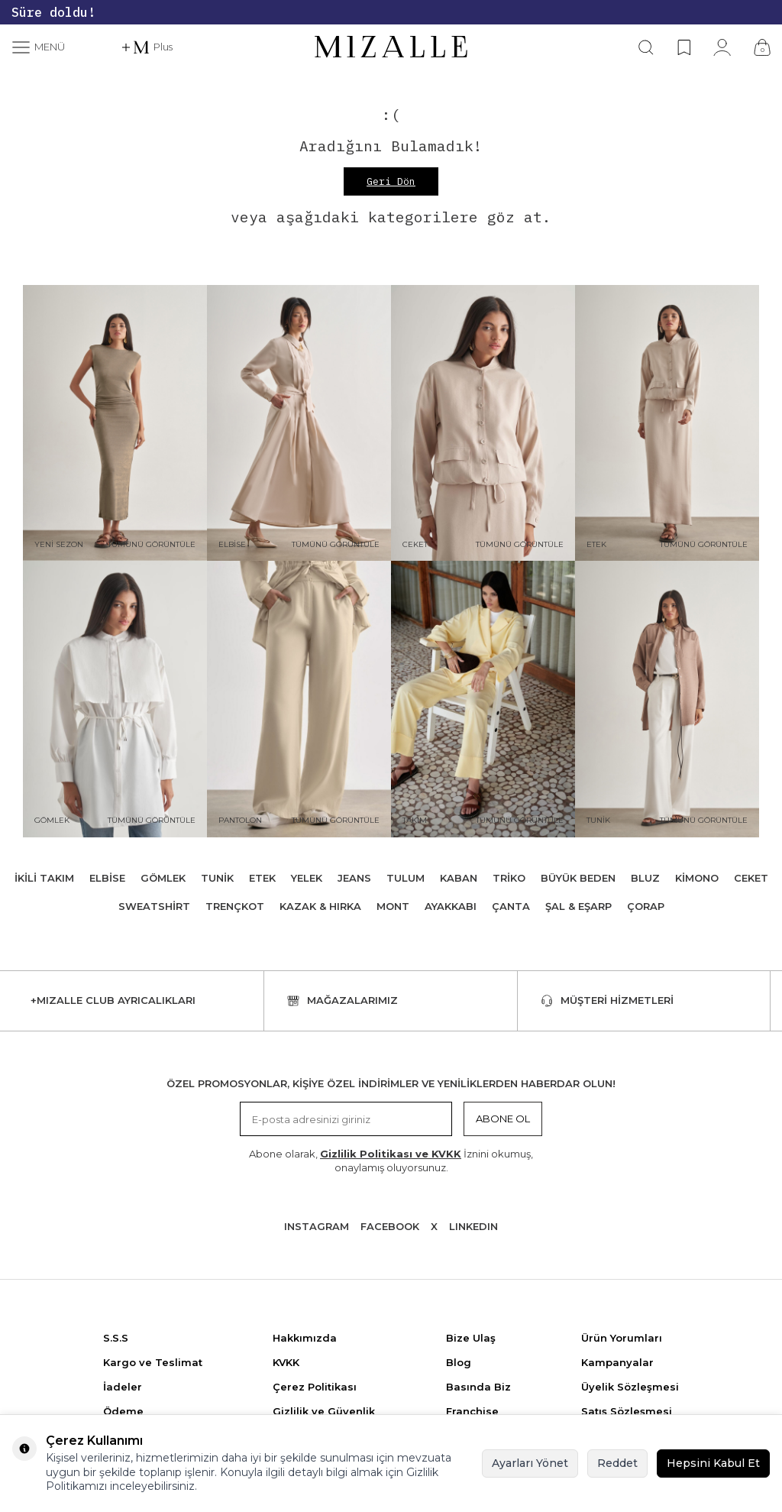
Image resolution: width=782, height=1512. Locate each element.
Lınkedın (473, 1226)
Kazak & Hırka (320, 906)
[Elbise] (299, 423)
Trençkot (234, 906)
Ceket (751, 878)
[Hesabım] (722, 47)
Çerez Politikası (315, 1387)
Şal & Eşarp (578, 906)
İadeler (122, 1387)
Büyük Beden (578, 878)
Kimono (697, 878)
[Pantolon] (299, 699)
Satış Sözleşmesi (626, 1411)
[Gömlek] (115, 699)
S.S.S (115, 1338)
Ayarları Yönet (530, 1463)
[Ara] (646, 47)
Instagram (316, 1226)
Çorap (645, 906)
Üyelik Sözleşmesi (630, 1387)
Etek (262, 878)
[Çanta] (762, 47)
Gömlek (163, 878)
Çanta (511, 906)
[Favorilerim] (683, 47)
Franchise (472, 1411)
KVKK (286, 1362)
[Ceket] (483, 423)
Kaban (458, 878)
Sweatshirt (154, 906)
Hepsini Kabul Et (713, 1463)
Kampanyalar (617, 1362)
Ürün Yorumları (621, 1338)
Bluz (645, 878)
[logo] (391, 47)
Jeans (354, 878)
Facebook (389, 1226)
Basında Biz (478, 1387)
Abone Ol (503, 1118)
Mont (392, 906)
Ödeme (123, 1411)
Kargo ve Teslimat (152, 1362)
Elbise (107, 878)
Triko (509, 878)
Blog (458, 1362)
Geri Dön (391, 181)
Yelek (306, 878)
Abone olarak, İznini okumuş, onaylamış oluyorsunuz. (391, 1160)
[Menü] (38, 47)
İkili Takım (44, 878)
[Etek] (667, 423)
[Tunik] (667, 699)
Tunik (217, 878)
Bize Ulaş (471, 1338)
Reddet (617, 1463)
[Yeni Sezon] (115, 423)
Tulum (405, 878)
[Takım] (483, 699)
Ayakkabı (451, 906)
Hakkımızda (305, 1338)
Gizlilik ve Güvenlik (324, 1411)
